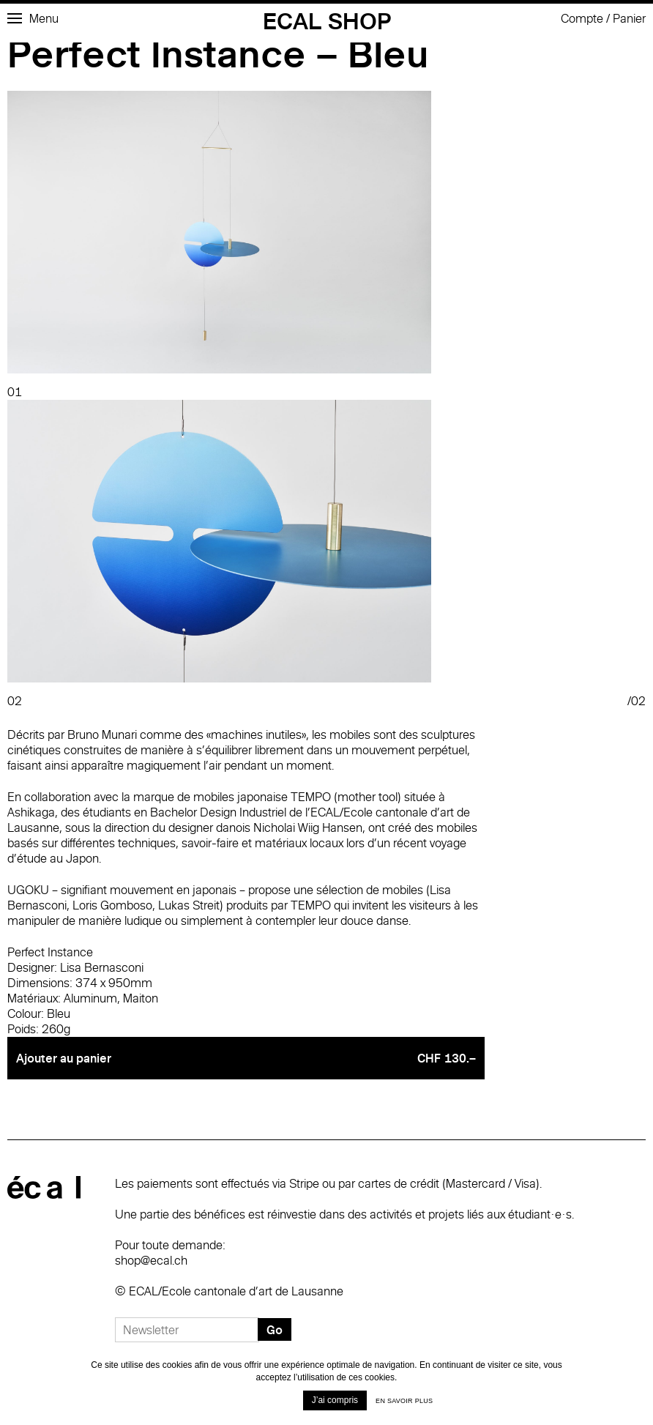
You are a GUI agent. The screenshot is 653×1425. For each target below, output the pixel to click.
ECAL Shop (327, 20)
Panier (629, 18)
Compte (582, 18)
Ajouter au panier (246, 1058)
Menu (33, 18)
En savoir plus (404, 1400)
